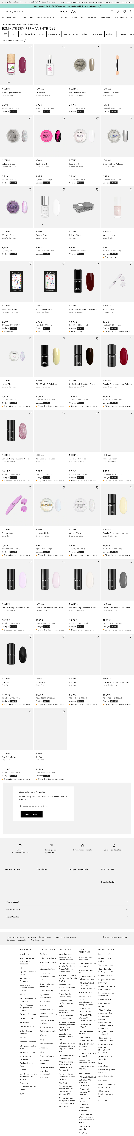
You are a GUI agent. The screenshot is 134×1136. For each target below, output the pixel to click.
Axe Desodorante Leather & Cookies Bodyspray (67, 1077)
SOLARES (62, 17)
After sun (44, 1035)
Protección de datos (15, 937)
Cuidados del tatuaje (104, 1005)
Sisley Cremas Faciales (26, 1032)
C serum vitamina (47, 1056)
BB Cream (24, 1037)
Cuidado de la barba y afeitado (105, 970)
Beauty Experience (123, 2)
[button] (67, 902)
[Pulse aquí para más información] (100, 6)
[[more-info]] (15, 41)
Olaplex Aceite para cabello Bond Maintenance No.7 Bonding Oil (67, 1066)
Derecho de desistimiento (66, 937)
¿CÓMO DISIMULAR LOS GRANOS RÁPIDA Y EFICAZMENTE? (87, 1081)
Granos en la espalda (84, 1127)
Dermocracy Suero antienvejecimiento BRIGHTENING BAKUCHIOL (67, 1026)
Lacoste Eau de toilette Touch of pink (66, 1037)
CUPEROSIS (103, 1100)
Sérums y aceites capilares (47, 1021)
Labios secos (84, 1073)
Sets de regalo (10, 17)
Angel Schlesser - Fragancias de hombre (27, 1008)
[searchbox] (25, 11)
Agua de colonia (105, 1076)
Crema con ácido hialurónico (86, 958)
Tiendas (99, 2)
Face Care (44, 1078)
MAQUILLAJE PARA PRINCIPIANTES (106, 1086)
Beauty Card (88, 2)
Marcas (92, 17)
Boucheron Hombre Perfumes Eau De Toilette (28, 1077)
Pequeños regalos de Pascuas (106, 994)
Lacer (22, 1090)
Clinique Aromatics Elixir (28, 1047)
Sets (41, 980)
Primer (42, 1052)
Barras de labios (47, 1067)
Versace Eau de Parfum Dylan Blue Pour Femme (67, 987)
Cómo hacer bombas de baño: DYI (106, 1094)
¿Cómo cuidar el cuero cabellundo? (87, 1061)
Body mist (44, 1039)
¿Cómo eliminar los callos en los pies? (87, 977)
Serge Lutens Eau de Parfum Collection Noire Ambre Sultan (66, 1014)
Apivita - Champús (28, 1014)
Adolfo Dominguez (28, 1052)
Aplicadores (45, 1001)
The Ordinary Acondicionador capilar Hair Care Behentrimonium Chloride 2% (66, 1088)
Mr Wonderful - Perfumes (26, 1058)
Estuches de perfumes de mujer (48, 974)
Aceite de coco (85, 992)
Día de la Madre (45, 17)
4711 (22, 1094)
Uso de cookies (37, 940)
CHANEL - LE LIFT (27, 1018)
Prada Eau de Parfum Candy (65, 995)
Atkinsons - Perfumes (24, 979)
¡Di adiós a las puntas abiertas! (105, 1011)
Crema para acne (47, 1027)
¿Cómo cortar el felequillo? (105, 1058)
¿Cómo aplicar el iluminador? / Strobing (86, 1092)
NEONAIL (17, 24)
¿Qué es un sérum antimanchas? (86, 1032)
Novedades (77, 17)
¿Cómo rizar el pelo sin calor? (87, 1054)
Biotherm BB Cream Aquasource (67, 1056)
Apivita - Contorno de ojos (28, 973)
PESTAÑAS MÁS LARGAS (86, 1025)
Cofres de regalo (105, 965)
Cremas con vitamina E (84, 1109)
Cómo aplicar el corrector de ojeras (87, 1038)
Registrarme (31, 814)
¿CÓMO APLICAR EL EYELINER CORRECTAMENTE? (87, 986)
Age (22, 968)
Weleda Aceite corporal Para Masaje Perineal (66, 957)
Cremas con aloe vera (86, 971)
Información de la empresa (39, 937)
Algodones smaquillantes (45, 996)
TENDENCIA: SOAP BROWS (87, 1067)
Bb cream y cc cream (46, 1061)
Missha (23, 1070)
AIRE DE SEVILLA (27, 1027)
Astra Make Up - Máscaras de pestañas (27, 961)
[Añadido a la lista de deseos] (30, 47)
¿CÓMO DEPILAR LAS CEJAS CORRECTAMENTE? (87, 1018)
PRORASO (24, 1022)
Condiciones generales (17, 940)
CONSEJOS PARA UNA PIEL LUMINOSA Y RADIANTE (106, 1048)
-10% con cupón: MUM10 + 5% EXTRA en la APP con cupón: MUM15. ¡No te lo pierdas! (64, 6)
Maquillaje (121, 17)
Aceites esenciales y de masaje (48, 1015)
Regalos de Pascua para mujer (106, 981)
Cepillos (43, 954)
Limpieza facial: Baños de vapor (86, 1009)
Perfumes (105, 17)
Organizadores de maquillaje (47, 985)
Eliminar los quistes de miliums (106, 1071)
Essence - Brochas (28, 1042)
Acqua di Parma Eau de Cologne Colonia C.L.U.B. (68, 978)
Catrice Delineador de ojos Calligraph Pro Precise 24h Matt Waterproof (68, 1102)
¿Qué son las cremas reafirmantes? (84, 1101)
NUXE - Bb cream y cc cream (28, 999)
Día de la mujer (104, 954)
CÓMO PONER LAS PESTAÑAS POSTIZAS (87, 1047)
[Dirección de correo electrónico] (43, 806)
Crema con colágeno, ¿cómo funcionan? (105, 1031)
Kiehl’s (22, 994)
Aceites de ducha (47, 1010)
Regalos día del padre (105, 959)
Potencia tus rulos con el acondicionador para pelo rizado (86, 1000)
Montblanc (24, 954)
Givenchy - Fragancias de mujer (28, 1084)
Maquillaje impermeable (45, 1072)
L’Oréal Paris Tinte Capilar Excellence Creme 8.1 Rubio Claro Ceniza (67, 967)
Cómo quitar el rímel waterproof (87, 964)
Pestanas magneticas (103, 1064)
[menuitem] (11, 17)
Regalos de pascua (106, 976)
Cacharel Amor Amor (26, 1064)
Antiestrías (44, 1048)
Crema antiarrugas (47, 990)
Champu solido (105, 999)
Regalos (109, 2)
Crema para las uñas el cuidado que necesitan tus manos (86, 1118)
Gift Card (28, 17)
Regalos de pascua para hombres (106, 987)
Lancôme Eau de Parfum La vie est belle (66, 1003)
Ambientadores (46, 1044)
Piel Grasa (102, 1080)
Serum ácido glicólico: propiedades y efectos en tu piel (105, 1021)
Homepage (7, 24)
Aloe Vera (83, 1133)
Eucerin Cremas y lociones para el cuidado (27, 988)
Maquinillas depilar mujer (48, 963)
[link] (16, 78)
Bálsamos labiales (47, 969)
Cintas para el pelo (48, 1031)
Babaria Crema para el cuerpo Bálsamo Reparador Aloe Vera (68, 1047)
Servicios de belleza (70, 2)
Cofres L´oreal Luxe (48, 958)
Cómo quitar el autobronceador (105, 1039)
